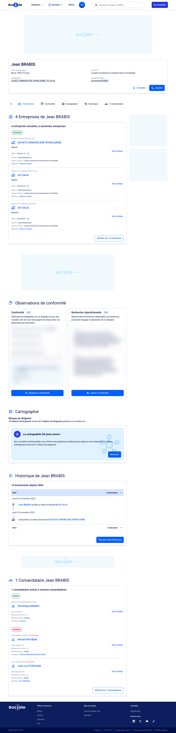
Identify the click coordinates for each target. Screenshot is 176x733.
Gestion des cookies (123, 730)
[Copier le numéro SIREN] (28, 153)
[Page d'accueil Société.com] (15, 4)
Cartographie (69, 104)
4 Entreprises (26, 104)
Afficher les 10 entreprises (109, 238)
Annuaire (40, 719)
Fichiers (40, 715)
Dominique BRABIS (99, 80)
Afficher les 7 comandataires (108, 690)
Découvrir (114, 454)
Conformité (48, 104)
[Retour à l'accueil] (17, 707)
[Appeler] (157, 88)
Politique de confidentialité (142, 730)
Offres (71, 5)
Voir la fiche (117, 151)
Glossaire (87, 715)
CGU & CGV (108, 730)
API (38, 723)
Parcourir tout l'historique (110, 540)
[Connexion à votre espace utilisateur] (160, 5)
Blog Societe (135, 711)
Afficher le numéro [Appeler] (25, 164)
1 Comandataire (114, 104)
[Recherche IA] (82, 5)
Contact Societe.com (92, 711)
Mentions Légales (161, 730)
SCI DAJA (50, 80)
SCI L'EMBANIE (24, 681)
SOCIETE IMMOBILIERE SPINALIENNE (28, 80)
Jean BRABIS (24, 505)
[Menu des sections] (11, 104)
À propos (97, 730)
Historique (91, 104)
